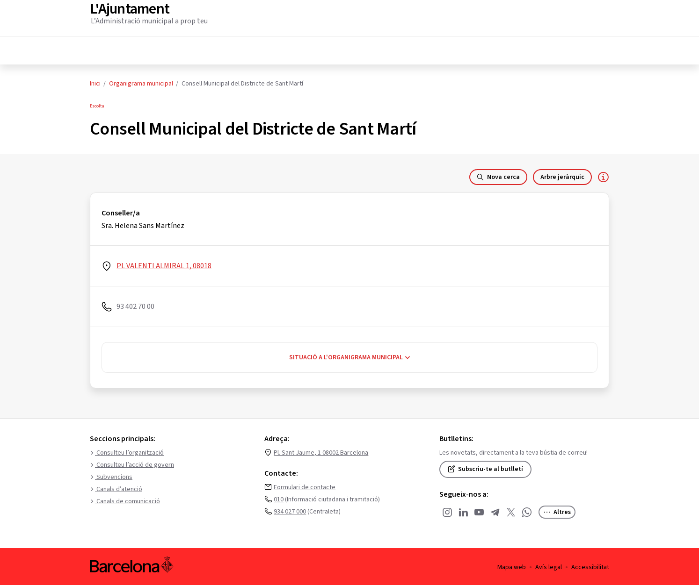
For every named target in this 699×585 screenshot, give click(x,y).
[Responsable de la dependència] (603, 176)
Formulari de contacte (304, 486)
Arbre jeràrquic (562, 175)
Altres (557, 510)
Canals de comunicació (125, 500)
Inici (95, 82)
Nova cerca (498, 175)
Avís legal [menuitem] (548, 566)
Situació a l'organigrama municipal (349, 356)
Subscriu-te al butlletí (485, 467)
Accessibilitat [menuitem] (590, 566)
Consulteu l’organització (127, 451)
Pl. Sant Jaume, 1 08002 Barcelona (321, 451)
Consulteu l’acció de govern (132, 463)
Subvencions (111, 475)
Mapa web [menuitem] (511, 566)
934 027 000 (290, 510)
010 (279, 498)
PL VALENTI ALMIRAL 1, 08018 (163, 264)
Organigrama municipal (141, 82)
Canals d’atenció (116, 488)
